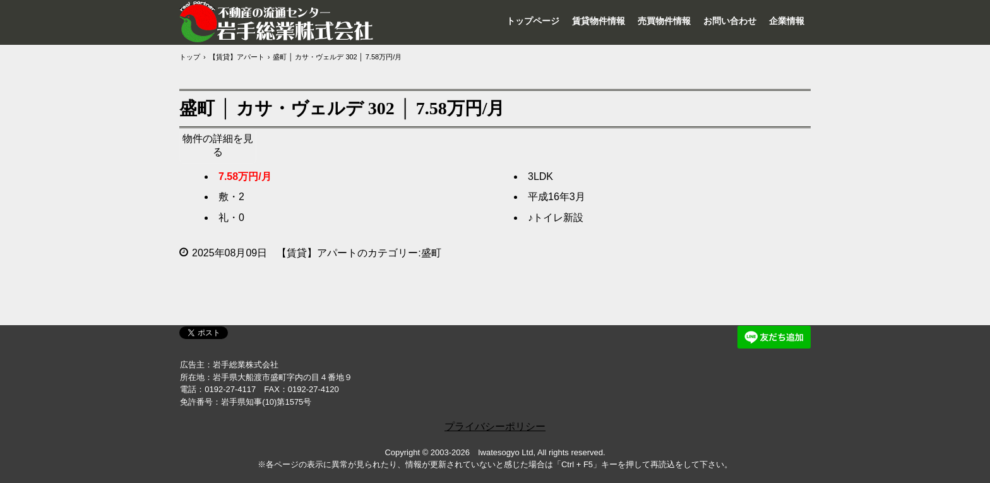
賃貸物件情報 (598, 21)
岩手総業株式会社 (277, 21)
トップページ (532, 21)
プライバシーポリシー (495, 426)
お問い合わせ (729, 21)
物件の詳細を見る (217, 145)
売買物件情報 (664, 21)
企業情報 (786, 21)
